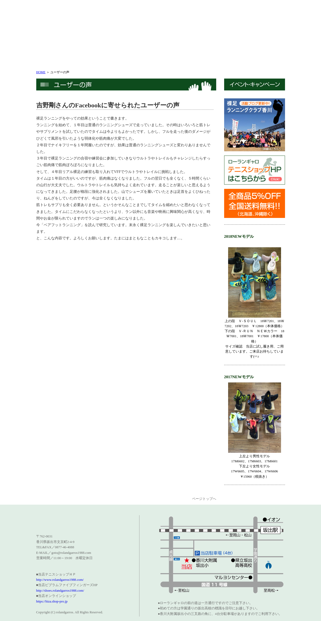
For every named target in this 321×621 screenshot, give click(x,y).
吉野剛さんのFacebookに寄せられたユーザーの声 (108, 105)
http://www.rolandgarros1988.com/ (60, 580)
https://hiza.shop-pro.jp (52, 601)
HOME (41, 72)
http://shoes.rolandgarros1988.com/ (60, 590)
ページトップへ (204, 499)
